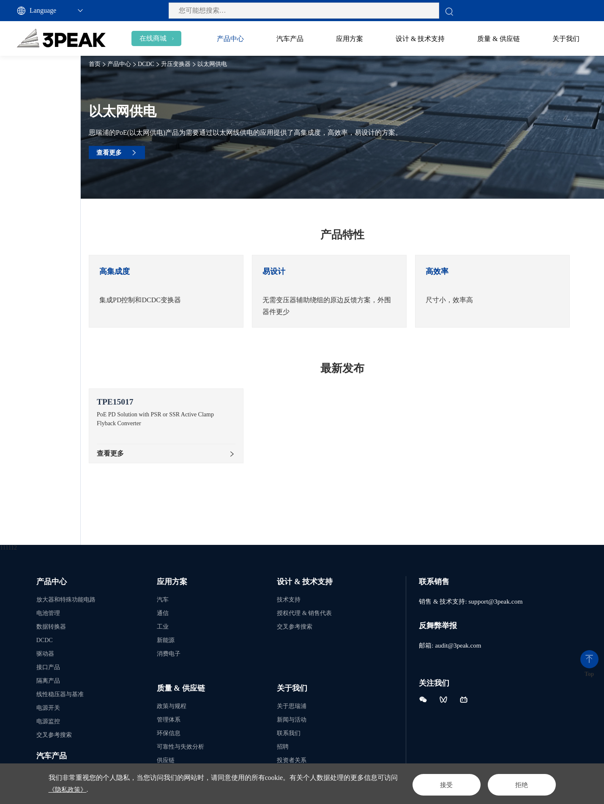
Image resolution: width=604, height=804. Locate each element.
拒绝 (518, 783)
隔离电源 (35, 176)
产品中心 (154, 64)
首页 (129, 64)
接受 (436, 783)
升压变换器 (39, 118)
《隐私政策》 (82, 789)
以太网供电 (49, 157)
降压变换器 (39, 99)
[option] (200, 291)
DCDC (19, 78)
